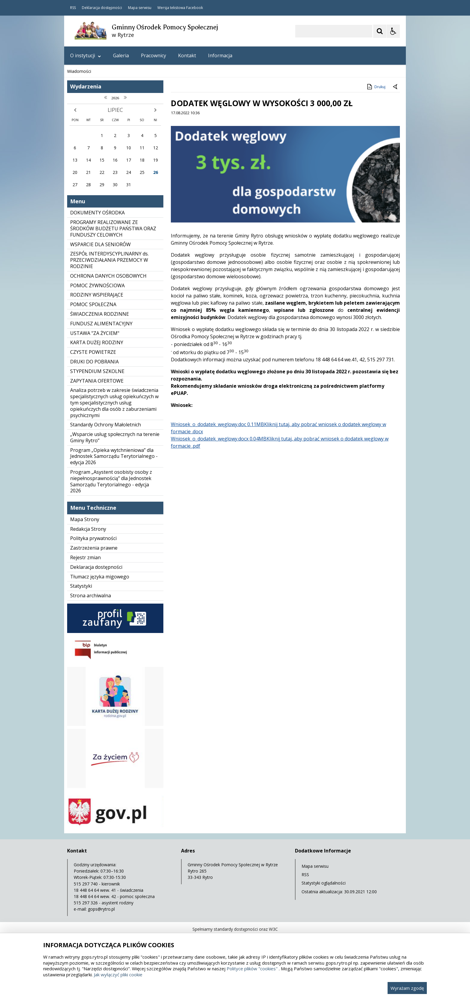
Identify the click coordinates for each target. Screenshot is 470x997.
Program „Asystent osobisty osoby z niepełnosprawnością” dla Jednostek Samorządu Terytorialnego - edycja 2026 (111, 481)
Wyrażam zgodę (407, 988)
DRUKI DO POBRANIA (94, 361)
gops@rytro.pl (101, 909)
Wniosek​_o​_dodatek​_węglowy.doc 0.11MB (217, 424)
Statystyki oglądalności (324, 883)
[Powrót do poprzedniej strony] (395, 87)
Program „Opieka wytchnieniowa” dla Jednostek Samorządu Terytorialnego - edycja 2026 (114, 456)
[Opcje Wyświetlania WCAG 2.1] (393, 31)
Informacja (220, 55)
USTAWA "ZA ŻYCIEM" (94, 333)
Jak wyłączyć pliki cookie (118, 975)
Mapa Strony (84, 519)
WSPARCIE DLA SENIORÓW (100, 244)
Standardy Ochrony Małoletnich (105, 424)
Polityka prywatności (93, 538)
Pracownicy (153, 55)
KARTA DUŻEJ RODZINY (96, 342)
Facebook (194, 8)
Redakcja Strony (88, 529)
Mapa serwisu (139, 8)
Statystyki (81, 586)
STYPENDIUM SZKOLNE (97, 371)
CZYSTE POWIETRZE (93, 352)
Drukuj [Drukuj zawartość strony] (375, 86)
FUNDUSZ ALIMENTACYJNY (101, 323)
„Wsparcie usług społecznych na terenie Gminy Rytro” (114, 437)
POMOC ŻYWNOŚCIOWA (97, 285)
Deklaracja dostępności (102, 8)
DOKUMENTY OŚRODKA (97, 212)
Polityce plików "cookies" (252, 969)
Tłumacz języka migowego (99, 576)
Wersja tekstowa (171, 8)
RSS (73, 8)
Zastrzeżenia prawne (94, 548)
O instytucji (85, 55)
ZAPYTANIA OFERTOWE (96, 381)
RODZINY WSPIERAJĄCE (96, 294)
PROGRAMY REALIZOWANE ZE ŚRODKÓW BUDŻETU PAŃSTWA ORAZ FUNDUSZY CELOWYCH (113, 228)
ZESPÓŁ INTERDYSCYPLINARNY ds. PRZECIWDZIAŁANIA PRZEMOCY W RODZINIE (109, 260)
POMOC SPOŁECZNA (93, 304)
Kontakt (187, 55)
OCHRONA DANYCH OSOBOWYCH (108, 276)
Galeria (121, 55)
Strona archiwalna (90, 595)
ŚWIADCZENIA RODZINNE (99, 314)
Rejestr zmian (85, 557)
